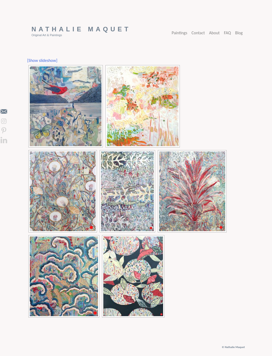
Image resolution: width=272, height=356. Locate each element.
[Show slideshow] (42, 60)
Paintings (179, 32)
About (214, 32)
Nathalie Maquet (81, 29)
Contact (198, 32)
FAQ (227, 32)
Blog (239, 32)
